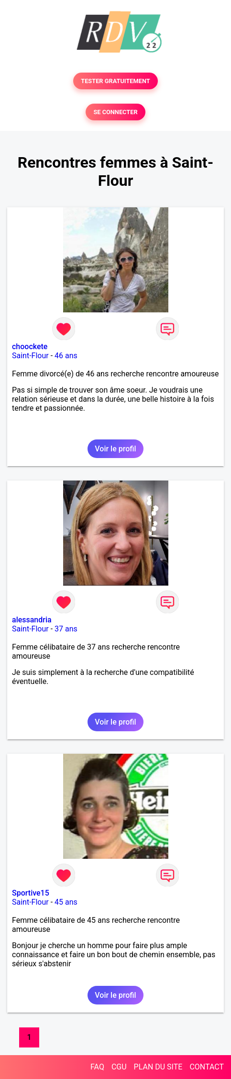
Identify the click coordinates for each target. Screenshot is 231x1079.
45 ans (66, 902)
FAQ (97, 1066)
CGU (119, 1066)
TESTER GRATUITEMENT (115, 81)
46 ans (66, 355)
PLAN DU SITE (158, 1066)
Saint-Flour (30, 355)
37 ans (66, 628)
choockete (29, 346)
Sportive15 (30, 892)
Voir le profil (115, 448)
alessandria (32, 619)
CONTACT (206, 1066)
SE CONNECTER (115, 112)
